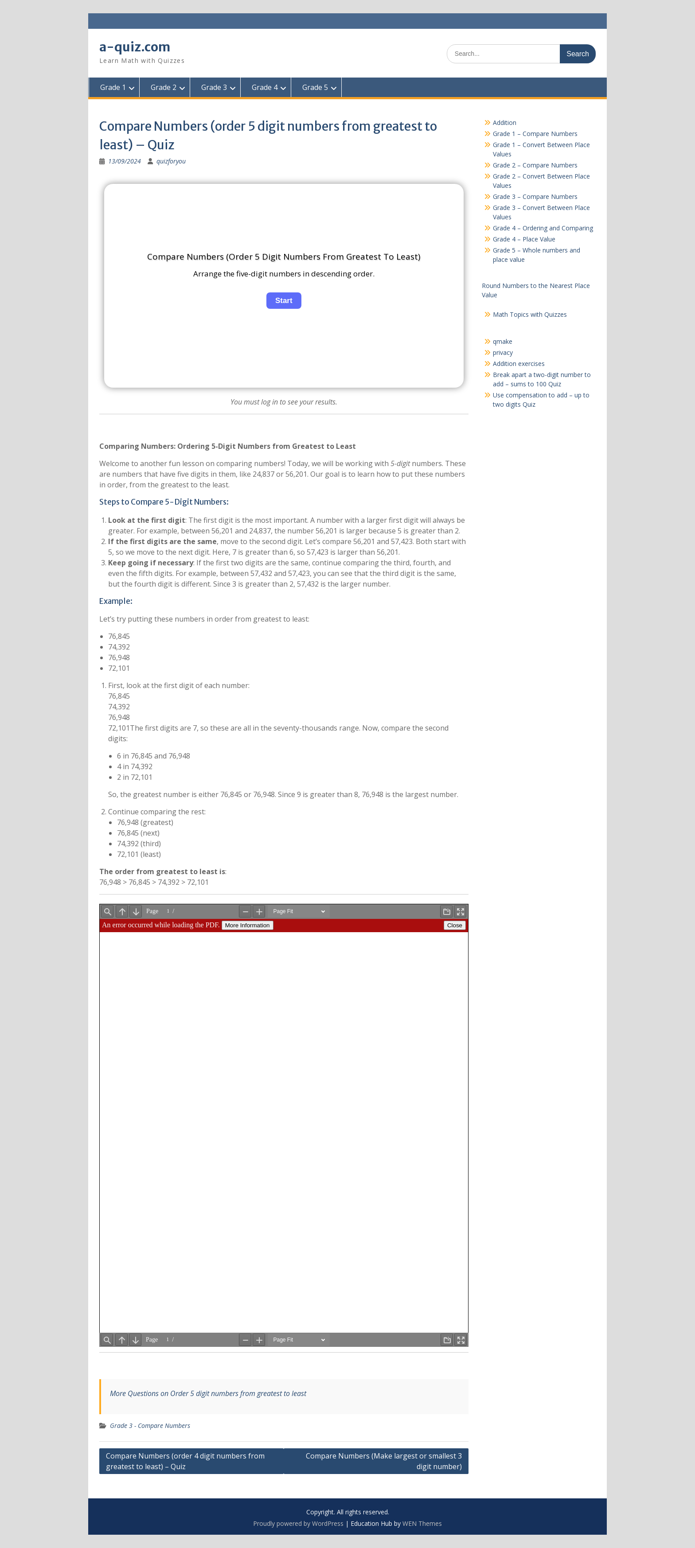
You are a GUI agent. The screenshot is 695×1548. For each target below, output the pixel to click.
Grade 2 (163, 87)
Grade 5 (315, 87)
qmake (502, 341)
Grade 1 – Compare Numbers (535, 133)
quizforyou (171, 161)
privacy (503, 352)
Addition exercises (519, 363)
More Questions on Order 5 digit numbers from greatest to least (208, 1393)
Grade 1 (112, 87)
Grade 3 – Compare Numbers (535, 196)
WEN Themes (422, 1523)
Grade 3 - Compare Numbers (150, 1425)
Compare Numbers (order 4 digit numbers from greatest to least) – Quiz (185, 1461)
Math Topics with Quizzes (530, 314)
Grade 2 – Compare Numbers (535, 165)
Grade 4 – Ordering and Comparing (543, 228)
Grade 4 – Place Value (524, 239)
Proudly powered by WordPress (298, 1523)
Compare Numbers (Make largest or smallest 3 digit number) (384, 1461)
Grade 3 (213, 87)
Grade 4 (264, 87)
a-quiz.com (134, 47)
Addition (504, 122)
